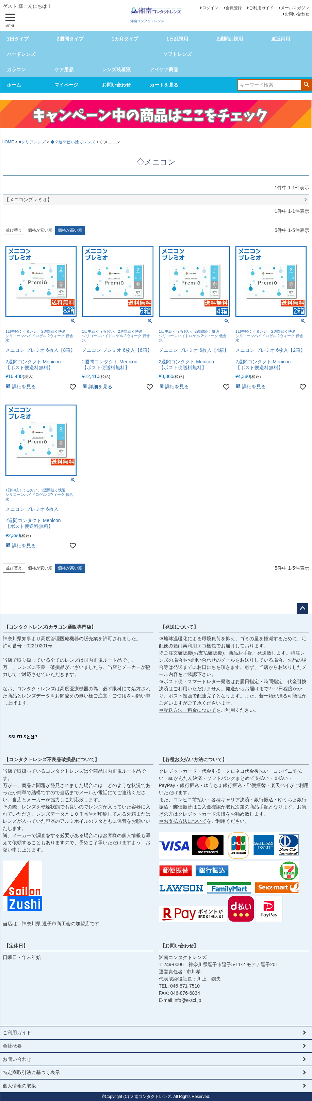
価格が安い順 (40, 230)
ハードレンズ (21, 54)
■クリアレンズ (32, 142)
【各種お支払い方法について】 (193, 759)
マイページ (66, 85)
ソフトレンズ (177, 54)
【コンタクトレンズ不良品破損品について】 (51, 759)
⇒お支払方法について (183, 821)
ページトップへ (302, 608)
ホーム (14, 85)
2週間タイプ (70, 39)
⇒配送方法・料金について (187, 710)
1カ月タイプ (125, 39)
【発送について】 (179, 627)
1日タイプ (18, 39)
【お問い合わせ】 (179, 945)
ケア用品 (63, 69)
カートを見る (164, 85)
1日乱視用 (177, 39)
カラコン (16, 69)
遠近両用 (280, 39)
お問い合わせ (297, 14)
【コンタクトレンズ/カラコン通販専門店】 (50, 627)
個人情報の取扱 (19, 1085)
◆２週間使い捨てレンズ (72, 142)
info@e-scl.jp (187, 1000)
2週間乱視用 (229, 39)
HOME (8, 142)
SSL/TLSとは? (23, 737)
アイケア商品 (164, 69)
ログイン (210, 7)
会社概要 (12, 1046)
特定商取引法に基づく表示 (31, 1072)
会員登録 (234, 7)
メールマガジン (295, 7)
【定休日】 (16, 945)
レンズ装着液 (116, 69)
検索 (306, 84)
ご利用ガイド (261, 7)
